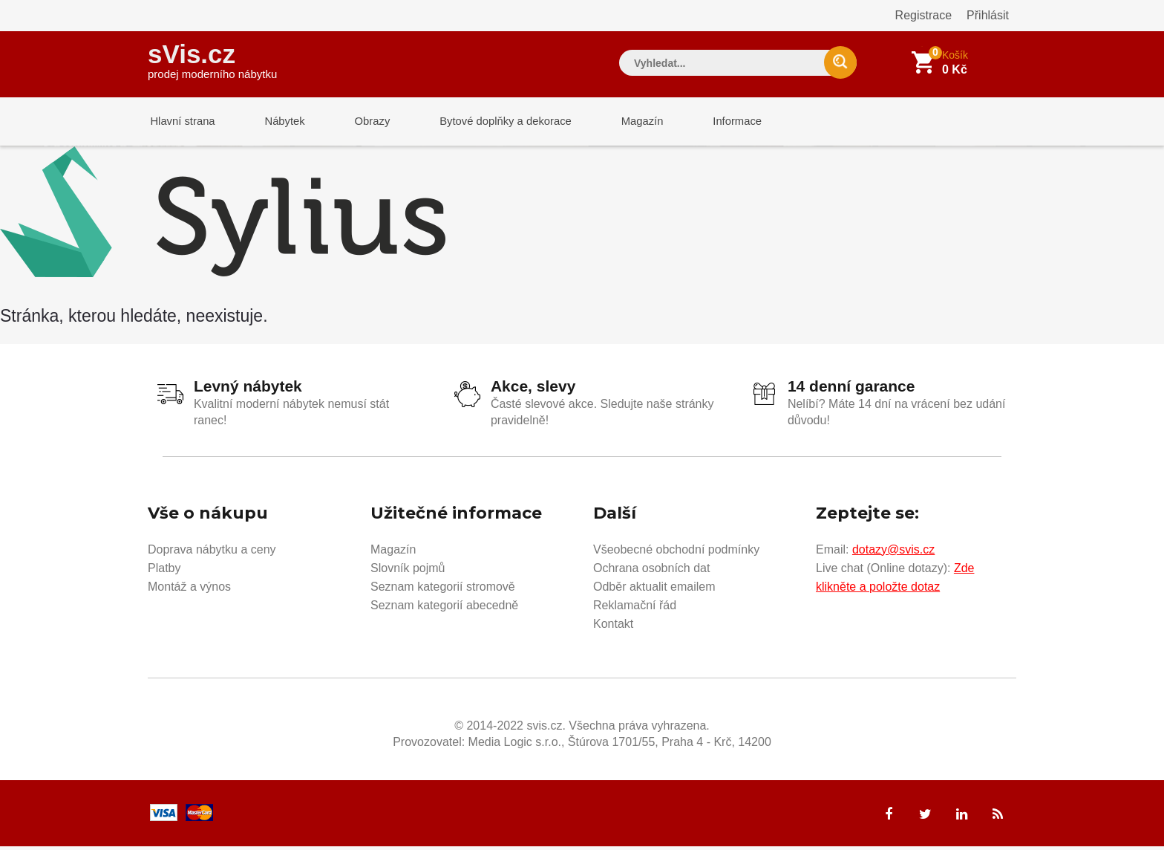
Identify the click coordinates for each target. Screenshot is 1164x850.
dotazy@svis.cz (893, 552)
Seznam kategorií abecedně (444, 608)
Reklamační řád (634, 608)
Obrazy (361, 122)
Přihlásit (988, 15)
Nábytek (278, 122)
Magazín (623, 122)
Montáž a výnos (189, 589)
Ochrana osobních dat (651, 571)
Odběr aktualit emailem (654, 589)
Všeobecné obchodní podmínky (676, 552)
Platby (164, 571)
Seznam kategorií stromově (442, 589)
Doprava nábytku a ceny (212, 552)
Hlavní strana (180, 122)
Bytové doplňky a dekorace (491, 122)
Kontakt (613, 626)
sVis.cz (212, 59)
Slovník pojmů (407, 571)
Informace (714, 122)
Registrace (923, 15)
